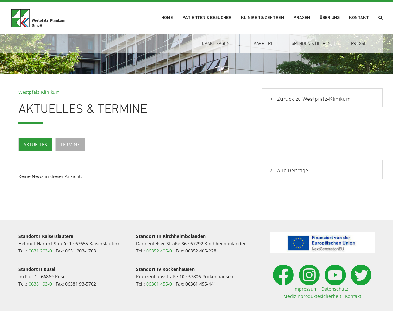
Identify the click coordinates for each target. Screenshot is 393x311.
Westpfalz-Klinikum (39, 92)
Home (167, 18)
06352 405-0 (159, 251)
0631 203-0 (40, 251)
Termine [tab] (70, 145)
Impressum (305, 289)
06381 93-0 (40, 284)
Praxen (301, 18)
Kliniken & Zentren (262, 18)
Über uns (330, 18)
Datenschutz (334, 289)
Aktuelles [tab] (35, 145)
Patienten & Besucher (207, 18)
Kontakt (359, 18)
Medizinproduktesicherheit (312, 296)
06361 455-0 (159, 284)
